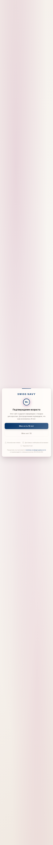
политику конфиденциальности (35, 450)
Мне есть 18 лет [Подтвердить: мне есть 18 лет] (26, 426)
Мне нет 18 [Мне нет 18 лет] (26, 433)
